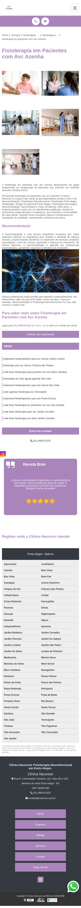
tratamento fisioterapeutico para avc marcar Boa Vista (31, 385)
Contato (40, 856)
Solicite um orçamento (40, 334)
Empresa (40, 824)
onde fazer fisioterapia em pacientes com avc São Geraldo (33, 405)
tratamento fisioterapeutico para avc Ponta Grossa (29, 398)
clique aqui (40, 325)
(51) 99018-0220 (23, 325)
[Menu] (75, 8)
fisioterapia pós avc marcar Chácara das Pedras (28, 365)
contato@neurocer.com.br (40, 798)
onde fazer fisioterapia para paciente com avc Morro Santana (35, 372)
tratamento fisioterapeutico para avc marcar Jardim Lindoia (34, 358)
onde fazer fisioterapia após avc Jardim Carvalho (28, 411)
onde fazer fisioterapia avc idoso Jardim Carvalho (29, 418)
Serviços (40, 845)
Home (40, 813)
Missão (40, 835)
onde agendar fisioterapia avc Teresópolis (25, 392)
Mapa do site (40, 867)
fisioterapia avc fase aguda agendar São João (27, 378)
